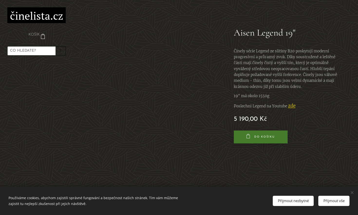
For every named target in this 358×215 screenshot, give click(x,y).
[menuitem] (36, 73)
